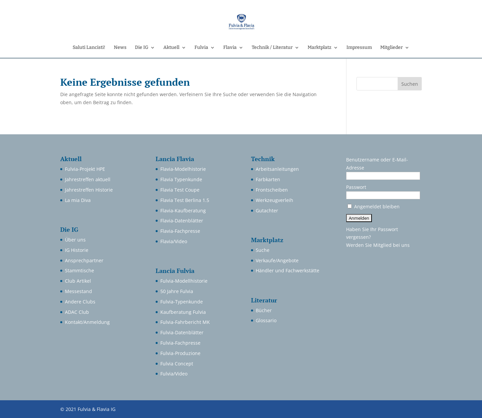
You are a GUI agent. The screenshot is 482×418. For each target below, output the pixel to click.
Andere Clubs (80, 301)
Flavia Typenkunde (181, 179)
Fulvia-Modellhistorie (184, 281)
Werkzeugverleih (274, 200)
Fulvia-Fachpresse (180, 343)
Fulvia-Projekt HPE (85, 169)
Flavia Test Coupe (179, 190)
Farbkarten (268, 179)
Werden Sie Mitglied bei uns (378, 245)
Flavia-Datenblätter (181, 220)
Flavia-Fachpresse (180, 231)
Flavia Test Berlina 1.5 (184, 200)
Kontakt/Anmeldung (87, 322)
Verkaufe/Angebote (277, 260)
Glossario (266, 320)
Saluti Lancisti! (89, 47)
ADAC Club (77, 312)
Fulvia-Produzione (180, 353)
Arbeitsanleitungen (277, 169)
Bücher (264, 310)
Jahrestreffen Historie (89, 190)
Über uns (75, 239)
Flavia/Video (173, 241)
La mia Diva (78, 200)
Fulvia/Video (173, 373)
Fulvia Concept (176, 363)
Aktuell (171, 47)
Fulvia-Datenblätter (182, 332)
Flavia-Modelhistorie (183, 169)
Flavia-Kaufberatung (183, 210)
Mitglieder (391, 47)
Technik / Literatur (272, 47)
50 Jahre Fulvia (176, 291)
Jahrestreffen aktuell (87, 179)
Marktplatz (319, 47)
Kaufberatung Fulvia (183, 312)
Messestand (78, 291)
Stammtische (79, 270)
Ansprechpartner (84, 260)
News (120, 47)
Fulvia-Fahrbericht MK (185, 322)
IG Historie (76, 250)
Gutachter (267, 210)
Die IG (141, 47)
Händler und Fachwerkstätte (287, 270)
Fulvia (201, 47)
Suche (262, 250)
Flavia (230, 47)
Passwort (356, 187)
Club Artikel (78, 281)
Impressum (359, 47)
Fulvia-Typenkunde (181, 301)
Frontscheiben (272, 190)
